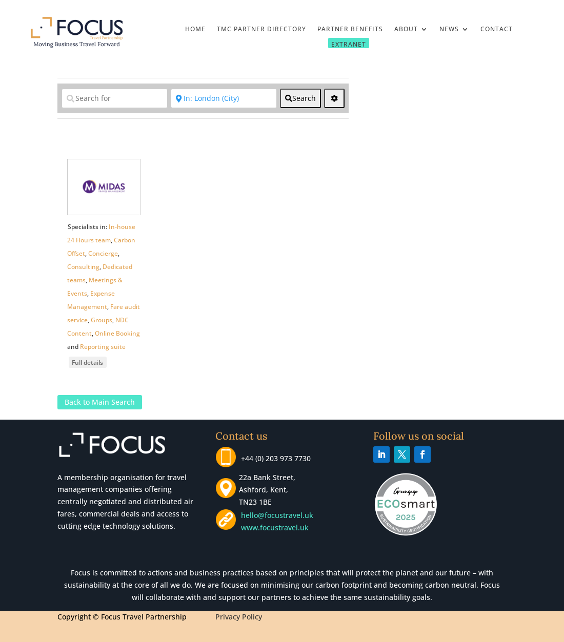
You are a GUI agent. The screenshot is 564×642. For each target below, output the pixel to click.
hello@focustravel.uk (279, 515)
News (449, 29)
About (406, 29)
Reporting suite (103, 346)
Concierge (103, 253)
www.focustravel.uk (273, 527)
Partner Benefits (350, 29)
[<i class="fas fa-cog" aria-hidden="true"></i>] (334, 98)
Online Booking (117, 333)
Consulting (83, 266)
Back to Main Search (100, 402)
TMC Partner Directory (261, 29)
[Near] (224, 98)
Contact (496, 29)
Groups (101, 320)
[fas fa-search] (300, 98)
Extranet (348, 44)
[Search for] (115, 98)
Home (195, 29)
